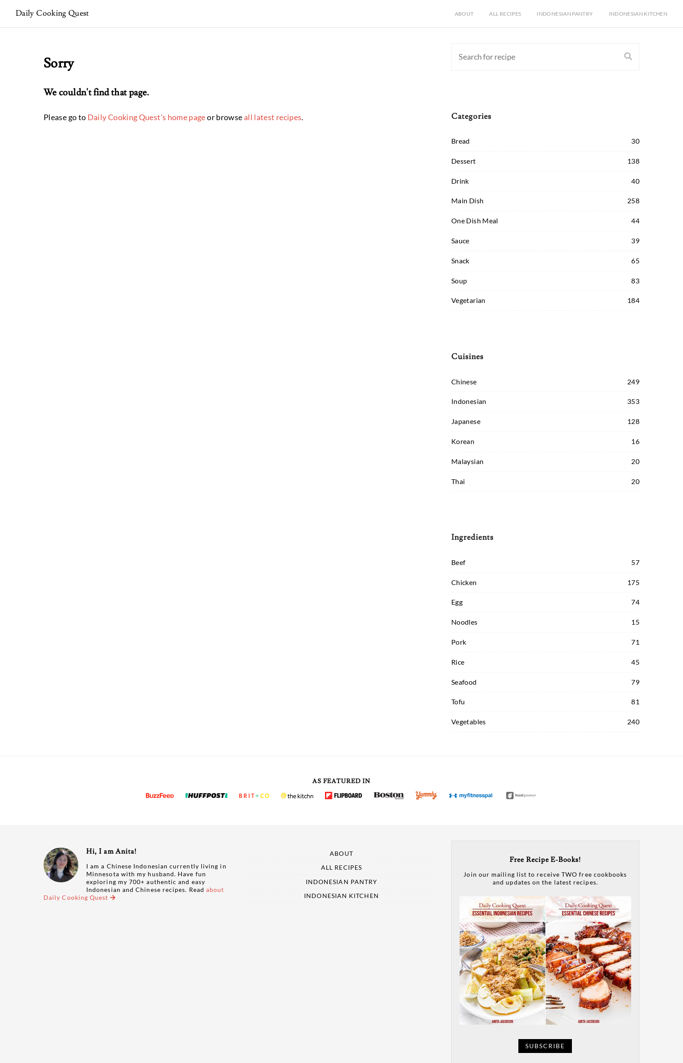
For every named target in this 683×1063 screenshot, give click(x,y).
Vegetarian (468, 300)
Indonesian (469, 401)
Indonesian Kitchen (638, 13)
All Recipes (505, 13)
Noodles (464, 622)
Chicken (464, 582)
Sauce (460, 240)
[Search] (524, 57)
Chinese (464, 381)
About (464, 13)
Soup (459, 280)
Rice (457, 662)
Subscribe (545, 1046)
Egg (457, 602)
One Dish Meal (474, 220)
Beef (458, 562)
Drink (460, 181)
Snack (460, 260)
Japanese (465, 421)
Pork (458, 642)
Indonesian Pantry (565, 13)
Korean (462, 441)
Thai (458, 481)
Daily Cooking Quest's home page (147, 117)
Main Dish (467, 200)
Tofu (458, 701)
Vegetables (468, 721)
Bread (460, 141)
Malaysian (467, 461)
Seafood (464, 682)
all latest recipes (272, 117)
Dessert (463, 161)
